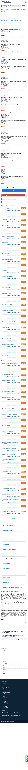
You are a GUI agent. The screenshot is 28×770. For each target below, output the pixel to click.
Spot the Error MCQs (5, 245)
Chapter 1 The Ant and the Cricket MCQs (9, 463)
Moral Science (5, 710)
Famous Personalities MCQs (7, 319)
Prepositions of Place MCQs (7, 262)
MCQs (4, 742)
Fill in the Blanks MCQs (6, 313)
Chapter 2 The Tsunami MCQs (7, 389)
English (12, 5)
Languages (5, 708)
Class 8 (9, 5)
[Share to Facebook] (12, 533)
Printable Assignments (7, 737)
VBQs (4, 741)
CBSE (6, 5)
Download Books (6, 735)
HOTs (4, 740)
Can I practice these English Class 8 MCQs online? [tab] (11, 654)
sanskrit (4, 719)
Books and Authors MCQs (6, 353)
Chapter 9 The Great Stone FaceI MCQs (9, 434)
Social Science (5, 721)
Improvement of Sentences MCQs (8, 296)
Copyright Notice (6, 755)
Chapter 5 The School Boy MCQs (8, 412)
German (4, 706)
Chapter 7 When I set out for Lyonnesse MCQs (10, 378)
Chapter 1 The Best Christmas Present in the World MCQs (10, 458)
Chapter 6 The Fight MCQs (6, 440)
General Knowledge (6, 702)
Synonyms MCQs (5, 240)
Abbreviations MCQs (5, 370)
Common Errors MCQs (6, 342)
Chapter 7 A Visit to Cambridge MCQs (8, 520)
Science (4, 717)
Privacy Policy (5, 754)
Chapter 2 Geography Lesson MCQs (8, 503)
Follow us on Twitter (6, 751)
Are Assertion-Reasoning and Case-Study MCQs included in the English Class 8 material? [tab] (12, 642)
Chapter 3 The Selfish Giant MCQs (8, 406)
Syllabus (4, 730)
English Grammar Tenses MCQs (7, 325)
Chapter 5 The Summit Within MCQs (8, 400)
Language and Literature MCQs (7, 291)
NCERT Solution (6, 732)
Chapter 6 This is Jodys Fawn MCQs (8, 383)
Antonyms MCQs (5, 364)
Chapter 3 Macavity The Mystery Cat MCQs (9, 480)
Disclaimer (5, 752)
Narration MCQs (5, 279)
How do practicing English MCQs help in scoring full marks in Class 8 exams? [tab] (12, 647)
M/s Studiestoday (11, 767)
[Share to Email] (15, 533)
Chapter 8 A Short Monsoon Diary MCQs (9, 526)
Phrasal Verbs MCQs (5, 268)
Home (3, 5)
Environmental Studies (6, 698)
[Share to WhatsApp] (14, 533)
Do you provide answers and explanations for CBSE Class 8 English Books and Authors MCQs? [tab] (12, 651)
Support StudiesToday (6, 750)
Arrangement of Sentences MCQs (8, 359)
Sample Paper (5, 731)
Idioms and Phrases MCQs (7, 302)
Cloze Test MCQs (5, 347)
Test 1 (14, 205)
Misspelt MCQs (4, 285)
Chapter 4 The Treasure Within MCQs (8, 395)
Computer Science (6, 696)
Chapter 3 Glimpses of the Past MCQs (8, 497)
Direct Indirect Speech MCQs (7, 330)
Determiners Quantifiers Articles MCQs (9, 336)
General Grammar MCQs (6, 308)
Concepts (4, 736)
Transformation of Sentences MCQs (8, 234)
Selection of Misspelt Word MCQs (8, 251)
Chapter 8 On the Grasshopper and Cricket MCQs (9, 475)
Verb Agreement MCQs (6, 228)
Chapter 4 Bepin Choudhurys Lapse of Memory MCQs (10, 515)
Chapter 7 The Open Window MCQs (8, 417)
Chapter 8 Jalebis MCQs (6, 486)
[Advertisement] (14, 16)
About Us (4, 747)
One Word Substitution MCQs (7, 274)
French (4, 704)
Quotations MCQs (5, 257)
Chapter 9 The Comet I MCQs (7, 451)
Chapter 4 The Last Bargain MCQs (8, 423)
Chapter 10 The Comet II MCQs (7, 446)
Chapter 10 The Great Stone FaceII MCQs (9, 429)
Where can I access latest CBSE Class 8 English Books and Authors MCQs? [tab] (12, 638)
